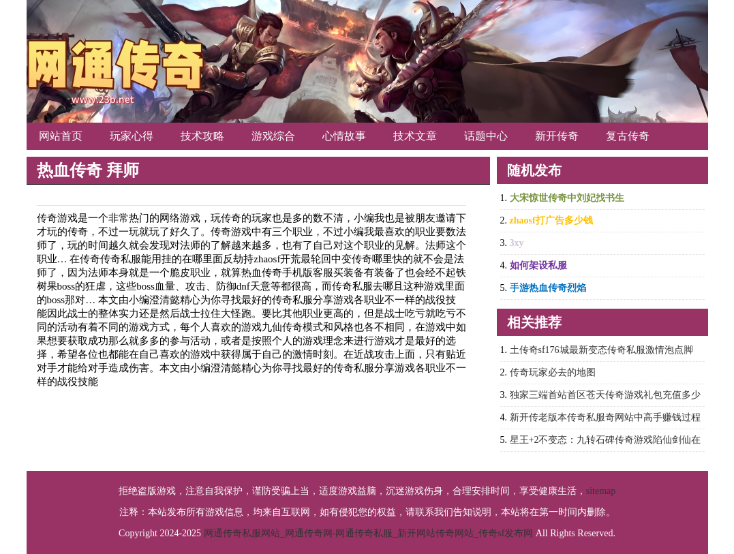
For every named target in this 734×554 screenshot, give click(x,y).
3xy (517, 243)
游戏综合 (273, 136)
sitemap (601, 491)
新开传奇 (557, 136)
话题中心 (486, 136)
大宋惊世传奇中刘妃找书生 (567, 198)
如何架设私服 (538, 265)
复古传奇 (627, 136)
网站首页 (60, 136)
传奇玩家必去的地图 (553, 372)
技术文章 (415, 136)
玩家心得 (131, 136)
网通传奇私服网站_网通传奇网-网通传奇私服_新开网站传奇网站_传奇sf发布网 (369, 533)
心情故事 (344, 136)
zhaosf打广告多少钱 (551, 220)
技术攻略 (202, 136)
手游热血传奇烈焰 (548, 288)
